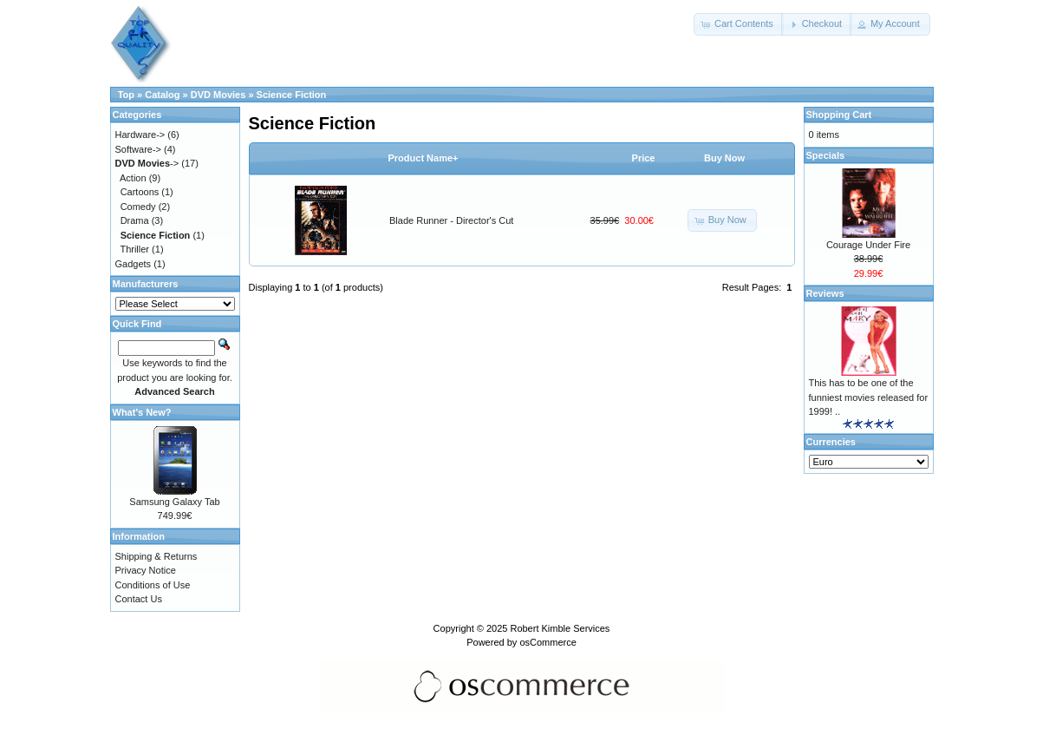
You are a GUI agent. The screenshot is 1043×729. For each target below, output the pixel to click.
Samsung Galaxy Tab (174, 501)
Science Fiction (292, 94)
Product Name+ (423, 158)
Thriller (134, 249)
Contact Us (138, 599)
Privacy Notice (145, 570)
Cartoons (140, 192)
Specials (825, 155)
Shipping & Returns (156, 556)
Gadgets (133, 264)
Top (126, 94)
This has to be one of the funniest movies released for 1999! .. (869, 397)
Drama (135, 220)
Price (643, 158)
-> (147, 163)
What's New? (142, 412)
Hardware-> (140, 134)
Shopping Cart (839, 114)
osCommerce (547, 642)
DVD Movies (218, 94)
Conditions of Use (153, 585)
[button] (739, 24)
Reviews (825, 293)
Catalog (162, 94)
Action (133, 178)
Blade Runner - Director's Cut (451, 220)
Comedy (138, 206)
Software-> (138, 149)
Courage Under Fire (868, 245)
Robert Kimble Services (560, 628)
